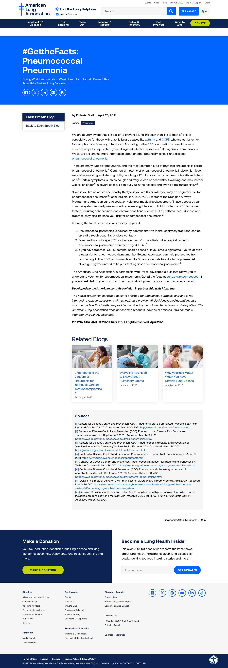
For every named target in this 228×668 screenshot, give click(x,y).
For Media (27, 632)
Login (207, 3)
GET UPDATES (187, 570)
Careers (26, 623)
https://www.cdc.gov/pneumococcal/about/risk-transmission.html (113, 438)
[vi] (77, 469)
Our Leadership (29, 601)
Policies (44, 658)
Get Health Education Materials (79, 638)
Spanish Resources (115, 634)
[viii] (77, 491)
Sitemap (56, 658)
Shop (156, 3)
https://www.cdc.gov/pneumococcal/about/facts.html (113, 457)
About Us (27, 592)
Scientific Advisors (31, 605)
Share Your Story (72, 614)
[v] (76, 461)
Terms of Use (29, 658)
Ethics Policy (89, 658)
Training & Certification (76, 633)
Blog (165, 3)
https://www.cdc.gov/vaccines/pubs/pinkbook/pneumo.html (110, 450)
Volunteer (69, 601)
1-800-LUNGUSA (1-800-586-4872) (122, 620)
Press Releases (29, 642)
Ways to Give (71, 605)
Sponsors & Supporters (76, 618)
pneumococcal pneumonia (89, 158)
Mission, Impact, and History (35, 597)
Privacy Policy (71, 658)
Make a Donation (43, 570)
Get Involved (71, 592)
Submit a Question (113, 625)
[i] (76, 423)
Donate (200, 23)
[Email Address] (150, 570)
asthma (150, 139)
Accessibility (213, 659)
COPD (166, 139)
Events (148, 3)
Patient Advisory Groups (33, 610)
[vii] (77, 480)
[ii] (76, 431)
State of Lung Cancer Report (118, 601)
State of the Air (112, 597)
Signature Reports (114, 592)
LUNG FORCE (176, 3)
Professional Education (77, 628)
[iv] (77, 453)
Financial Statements (32, 614)
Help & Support (193, 3)
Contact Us (111, 615)
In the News (27, 618)
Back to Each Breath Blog (43, 125)
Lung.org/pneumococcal (183, 276)
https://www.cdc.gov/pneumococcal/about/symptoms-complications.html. (118, 476)
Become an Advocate (75, 610)
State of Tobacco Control (117, 605)
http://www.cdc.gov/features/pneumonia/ (164, 427)
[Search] (171, 11)
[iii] (76, 442)
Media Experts (29, 638)
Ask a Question (67, 14)
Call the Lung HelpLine (76, 9)
